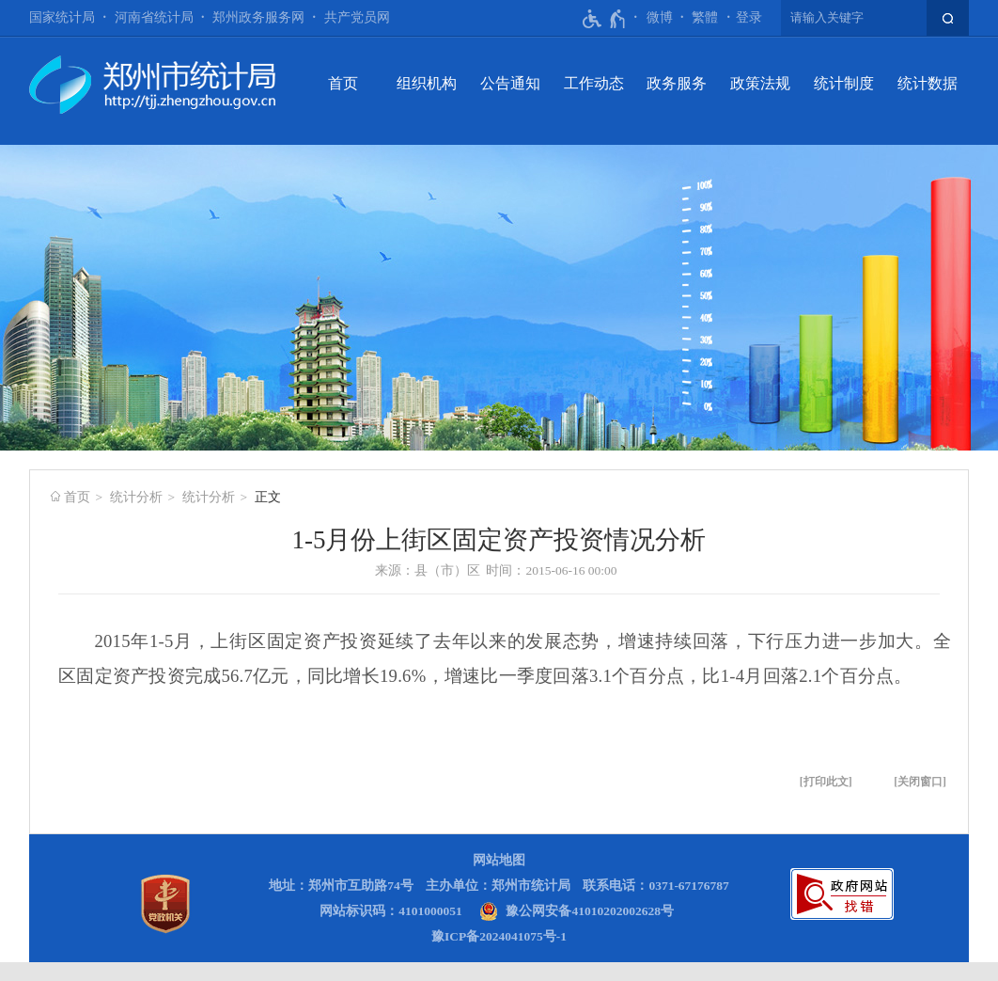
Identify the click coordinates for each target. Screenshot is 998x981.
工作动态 (594, 83)
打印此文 (826, 781)
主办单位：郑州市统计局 (498, 885)
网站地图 (499, 860)
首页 (343, 83)
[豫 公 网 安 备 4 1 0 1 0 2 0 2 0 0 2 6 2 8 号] (576, 911)
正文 (268, 497)
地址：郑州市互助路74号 (341, 885)
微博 (660, 17)
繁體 (705, 17)
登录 (749, 17)
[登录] (749, 18)
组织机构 (427, 83)
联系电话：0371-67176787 (656, 885)
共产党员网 (357, 17)
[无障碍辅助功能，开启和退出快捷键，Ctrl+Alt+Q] (605, 19)
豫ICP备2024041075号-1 (499, 936)
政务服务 (677, 83)
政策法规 (760, 83)
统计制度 (844, 83)
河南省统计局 (154, 17)
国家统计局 (62, 17)
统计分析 (136, 497)
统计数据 (927, 83)
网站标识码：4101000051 (391, 911)
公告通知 (510, 83)
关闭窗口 (920, 781)
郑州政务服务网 (258, 17)
